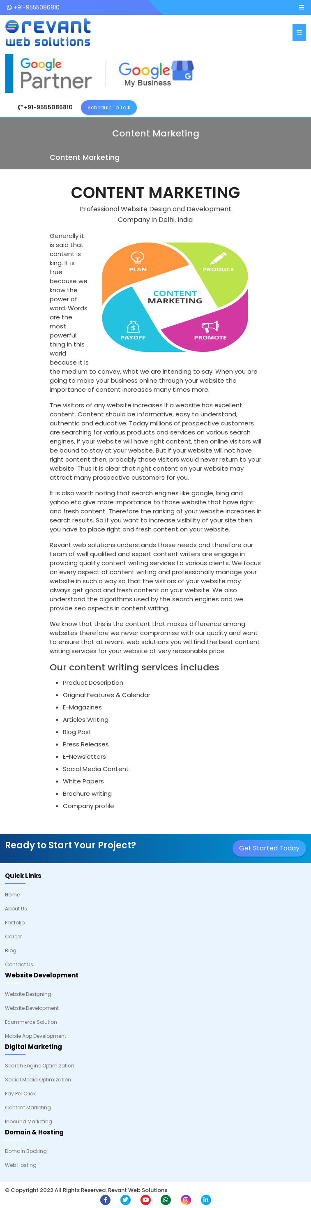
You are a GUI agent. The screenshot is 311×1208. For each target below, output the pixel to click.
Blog (10, 950)
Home (12, 894)
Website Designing (28, 994)
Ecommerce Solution (31, 1022)
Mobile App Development (35, 1035)
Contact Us (19, 964)
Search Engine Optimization (39, 1065)
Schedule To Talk (109, 107)
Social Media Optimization (38, 1079)
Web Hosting (21, 1165)
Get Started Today (269, 848)
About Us (16, 908)
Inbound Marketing (28, 1121)
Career (13, 936)
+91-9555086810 (33, 7)
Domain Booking (26, 1151)
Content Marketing (28, 1107)
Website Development (32, 1008)
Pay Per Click (20, 1093)
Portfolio (15, 922)
